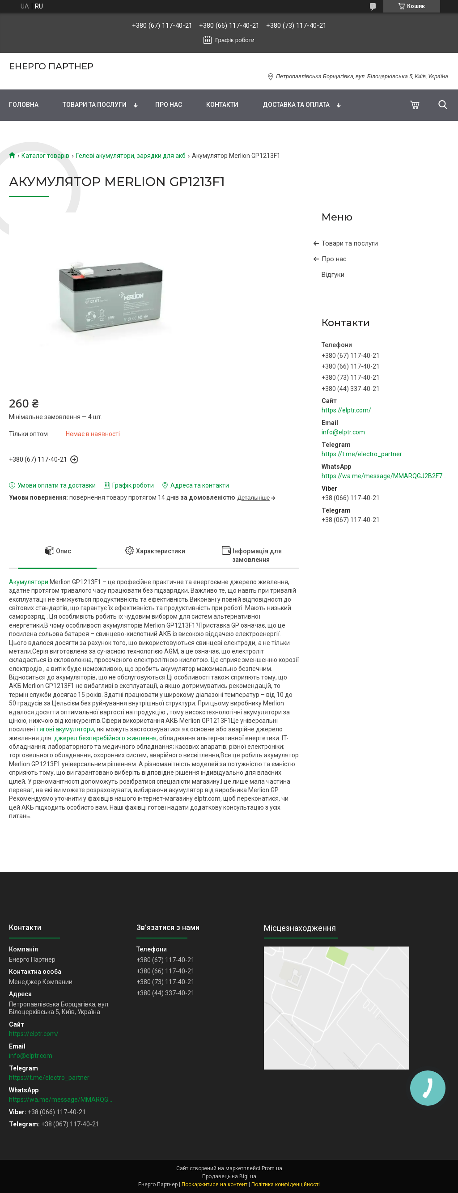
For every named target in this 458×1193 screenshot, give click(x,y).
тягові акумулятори (65, 729)
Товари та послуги (95, 104)
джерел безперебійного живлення (105, 738)
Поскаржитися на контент (214, 1184)
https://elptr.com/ (346, 410)
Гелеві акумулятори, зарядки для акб (131, 155)
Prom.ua (272, 1168)
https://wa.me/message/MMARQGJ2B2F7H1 (385, 476)
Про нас (168, 104)
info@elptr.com (343, 432)
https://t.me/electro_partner (362, 454)
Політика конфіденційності (285, 1184)
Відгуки (333, 275)
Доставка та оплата (296, 104)
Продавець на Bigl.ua (229, 1176)
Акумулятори (28, 582)
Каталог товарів (45, 155)
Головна (23, 104)
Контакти (222, 104)
